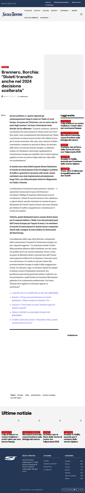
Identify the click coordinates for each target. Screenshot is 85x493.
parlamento (36, 395)
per (25, 116)
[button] (81, 14)
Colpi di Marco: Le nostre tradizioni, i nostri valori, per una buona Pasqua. (72, 126)
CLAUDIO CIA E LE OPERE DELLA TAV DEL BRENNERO (35, 293)
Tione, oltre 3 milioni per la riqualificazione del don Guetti (72, 173)
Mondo (5, 67)
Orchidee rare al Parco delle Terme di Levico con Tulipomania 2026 (71, 149)
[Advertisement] (42, 37)
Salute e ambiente (70, 133)
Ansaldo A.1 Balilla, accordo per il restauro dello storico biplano (71, 161)
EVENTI (64, 145)
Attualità (66, 121)
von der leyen (15, 398)
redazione (24, 96)
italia (27, 395)
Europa (20, 395)
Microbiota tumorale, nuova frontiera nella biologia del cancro (70, 137)
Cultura (65, 157)
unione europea (48, 395)
